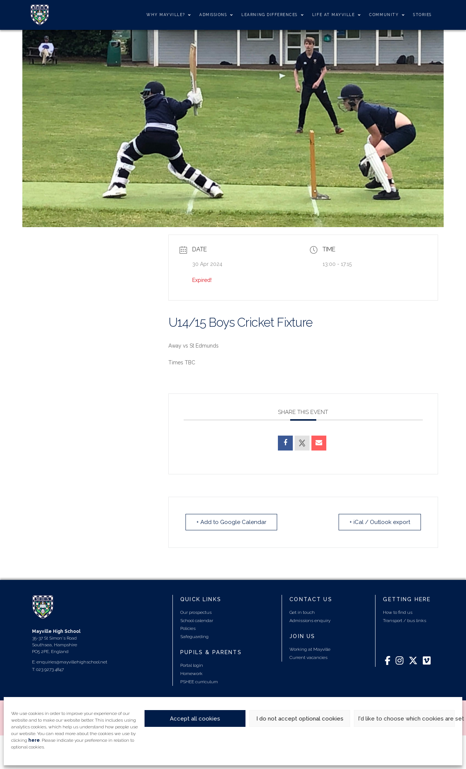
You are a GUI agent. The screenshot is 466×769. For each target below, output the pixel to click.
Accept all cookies (195, 718)
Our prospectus (196, 612)
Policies (188, 628)
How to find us (397, 612)
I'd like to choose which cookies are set (406, 718)
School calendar (196, 620)
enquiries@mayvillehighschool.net (72, 662)
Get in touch (302, 612)
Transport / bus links (404, 620)
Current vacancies (308, 657)
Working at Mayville (309, 649)
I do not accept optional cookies (299, 718)
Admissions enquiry (309, 620)
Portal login (191, 665)
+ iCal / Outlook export (379, 522)
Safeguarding (194, 636)
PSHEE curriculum (199, 681)
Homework (191, 673)
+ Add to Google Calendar (231, 522)
